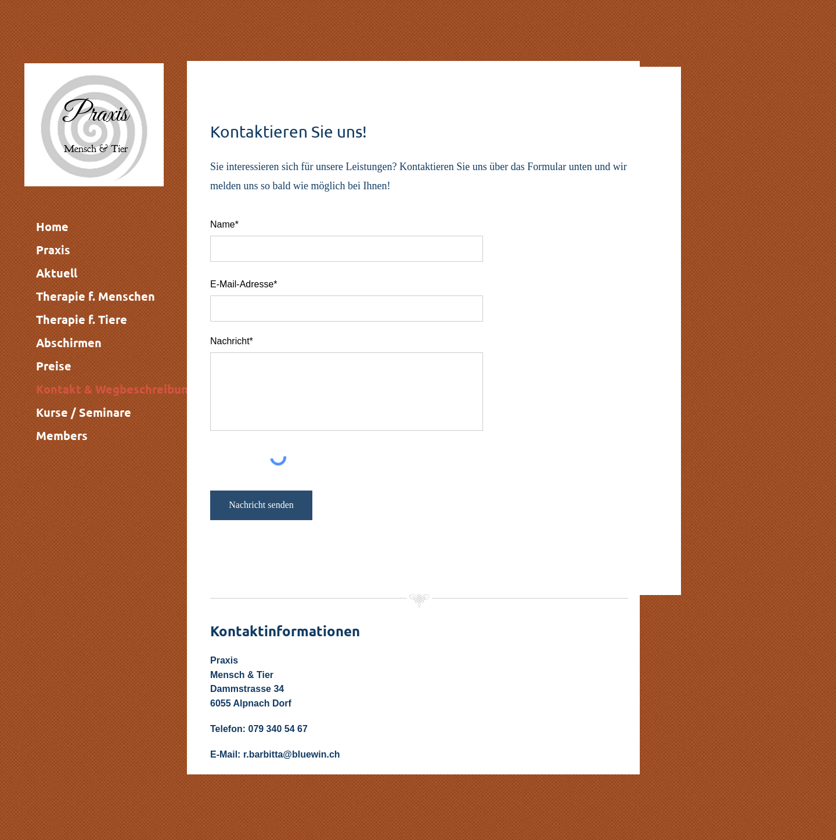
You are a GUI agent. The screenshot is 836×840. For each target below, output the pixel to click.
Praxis (53, 249)
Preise (53, 365)
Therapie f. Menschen (95, 296)
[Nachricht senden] (261, 505)
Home (52, 226)
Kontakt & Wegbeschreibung (115, 388)
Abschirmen (69, 342)
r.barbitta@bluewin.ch (291, 754)
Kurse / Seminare (83, 412)
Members (62, 435)
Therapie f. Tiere (81, 319)
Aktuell (56, 272)
